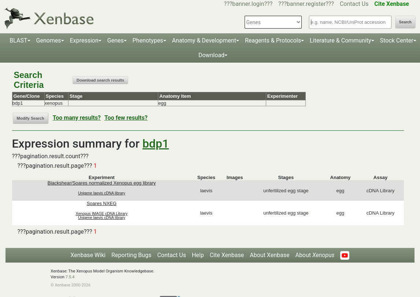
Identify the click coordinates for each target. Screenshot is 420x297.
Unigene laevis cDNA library (101, 193)
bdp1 (155, 144)
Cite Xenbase (227, 255)
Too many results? (77, 117)
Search (405, 22)
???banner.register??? (306, 3)
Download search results (100, 80)
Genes (115, 40)
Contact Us (354, 3)
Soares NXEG (102, 203)
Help (198, 255)
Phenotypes (148, 40)
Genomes (48, 40)
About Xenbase (269, 255)
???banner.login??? (248, 3)
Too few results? (126, 117)
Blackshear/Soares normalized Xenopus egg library (102, 183)
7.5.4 (70, 277)
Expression (84, 40)
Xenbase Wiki (88, 255)
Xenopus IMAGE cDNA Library (102, 214)
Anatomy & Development (204, 40)
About (314, 255)
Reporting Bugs (131, 255)
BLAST (18, 40)
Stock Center (396, 40)
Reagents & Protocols (273, 40)
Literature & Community (340, 40)
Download (211, 55)
